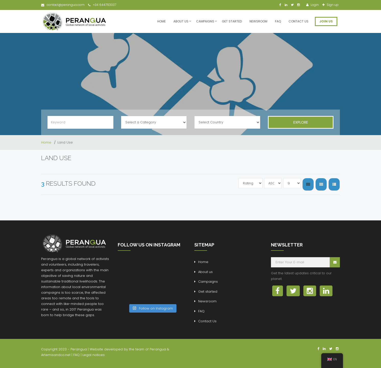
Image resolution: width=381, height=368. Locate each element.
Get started (232, 21)
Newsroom (258, 21)
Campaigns (205, 21)
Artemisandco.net (55, 354)
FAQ (278, 21)
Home (161, 21)
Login (314, 5)
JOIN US (326, 21)
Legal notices (93, 354)
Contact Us (298, 21)
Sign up (332, 5)
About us (180, 21)
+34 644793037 (102, 5)
